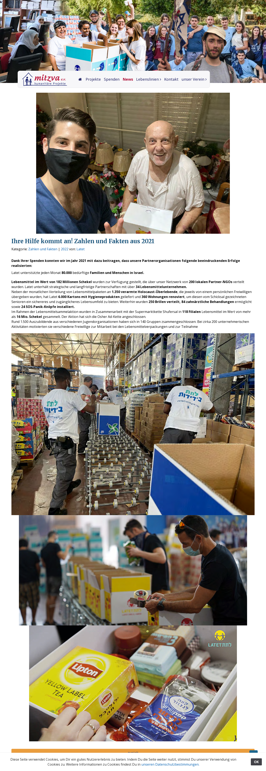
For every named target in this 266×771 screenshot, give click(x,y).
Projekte (93, 79)
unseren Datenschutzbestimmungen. (170, 764)
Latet (80, 249)
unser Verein (193, 79)
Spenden (111, 79)
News (128, 79)
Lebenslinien (147, 79)
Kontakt (171, 79)
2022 (64, 249)
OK (256, 762)
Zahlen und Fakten (42, 249)
